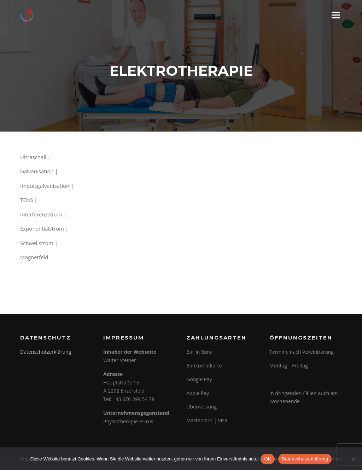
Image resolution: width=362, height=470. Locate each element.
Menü (335, 14)
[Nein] (353, 459)
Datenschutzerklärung (45, 351)
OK (267, 459)
